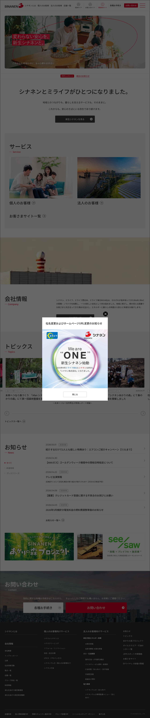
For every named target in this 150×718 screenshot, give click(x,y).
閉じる (75, 394)
